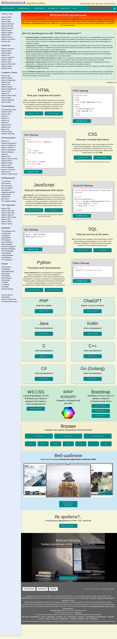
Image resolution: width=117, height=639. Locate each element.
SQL (31, 447)
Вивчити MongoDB (7, 100)
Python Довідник (6, 244)
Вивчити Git (5, 93)
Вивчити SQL (5, 76)
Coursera (60, 620)
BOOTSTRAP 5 (101, 419)
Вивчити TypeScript (7, 133)
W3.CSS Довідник (7, 251)
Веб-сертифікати (7, 188)
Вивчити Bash (6, 98)
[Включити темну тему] (114, 8)
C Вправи (4, 282)
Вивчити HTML (6, 17)
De (111, 82)
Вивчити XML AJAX (7, 210)
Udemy (44, 620)
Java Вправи (5, 280)
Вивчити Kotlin (6, 125)
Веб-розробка (6, 194)
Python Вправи (6, 278)
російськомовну (42, 23)
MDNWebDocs (35, 620)
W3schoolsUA (23, 2)
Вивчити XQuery (6, 224)
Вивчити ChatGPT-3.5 (8, 145)
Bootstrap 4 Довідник (8, 249)
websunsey (79, 616)
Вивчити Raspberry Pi (8, 89)
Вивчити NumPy (6, 161)
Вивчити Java (6, 114)
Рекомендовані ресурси (9, 301)
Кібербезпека (5, 196)
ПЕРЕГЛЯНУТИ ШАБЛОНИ (69, 508)
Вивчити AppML (6, 66)
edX (65, 620)
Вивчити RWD (6, 21)
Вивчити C (5, 116)
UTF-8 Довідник (6, 259)
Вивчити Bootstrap (7, 24)
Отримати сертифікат (69, 581)
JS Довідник (5, 235)
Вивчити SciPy (6, 165)
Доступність (5, 199)
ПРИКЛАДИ (39, 8)
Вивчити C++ (5, 118)
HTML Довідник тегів (8, 231)
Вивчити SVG (6, 35)
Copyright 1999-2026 (57, 614)
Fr (113, 82)
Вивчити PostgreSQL (8, 80)
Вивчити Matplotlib (7, 167)
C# (107, 447)
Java (81, 447)
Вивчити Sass (6, 41)
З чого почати (6, 181)
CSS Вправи (5, 269)
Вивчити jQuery (6, 53)
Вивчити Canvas (6, 37)
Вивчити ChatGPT (93, 315)
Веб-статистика (6, 185)
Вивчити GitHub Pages (9, 95)
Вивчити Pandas (6, 163)
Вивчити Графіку (7, 32)
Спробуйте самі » (82, 121)
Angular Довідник (7, 255)
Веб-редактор (6, 190)
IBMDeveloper (65, 622)
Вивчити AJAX (6, 62)
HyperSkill (111, 620)
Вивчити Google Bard (8, 150)
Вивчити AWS (6, 102)
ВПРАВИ (52, 8)
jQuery (69, 447)
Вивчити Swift (6, 91)
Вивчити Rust (5, 127)
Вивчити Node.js (6, 87)
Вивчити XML (5, 208)
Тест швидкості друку (8, 201)
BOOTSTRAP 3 (101, 409)
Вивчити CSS (5, 19)
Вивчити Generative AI (8, 143)
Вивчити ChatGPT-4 (8, 147)
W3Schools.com (78, 19)
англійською (86, 601)
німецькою (102, 601)
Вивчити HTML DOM (8, 64)
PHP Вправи (5, 276)
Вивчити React (6, 51)
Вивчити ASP (5, 84)
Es (109, 82)
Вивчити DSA (5, 156)
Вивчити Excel (6, 172)
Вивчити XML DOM (7, 213)
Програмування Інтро (8, 109)
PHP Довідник (6, 240)
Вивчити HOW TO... (69, 529)
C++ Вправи (5, 284)
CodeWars (74, 622)
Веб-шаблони (6, 183)
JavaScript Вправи (7, 271)
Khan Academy (72, 620)
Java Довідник (6, 253)
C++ (94, 447)
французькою (110, 601)
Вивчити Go (5, 129)
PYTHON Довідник (55, 294)
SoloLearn (56, 622)
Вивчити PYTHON (35, 294)
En (107, 82)
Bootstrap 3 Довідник (8, 246)
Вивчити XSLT (6, 219)
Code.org (48, 622)
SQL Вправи (5, 273)
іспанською (94, 601)
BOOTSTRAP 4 (101, 414)
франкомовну (30, 23)
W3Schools (26, 620)
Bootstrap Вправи (7, 289)
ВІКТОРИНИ (43, 592)
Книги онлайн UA (7, 295)
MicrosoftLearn (102, 620)
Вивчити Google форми (9, 174)
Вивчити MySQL (6, 78)
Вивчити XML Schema (8, 217)
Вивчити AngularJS (7, 57)
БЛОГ (87, 592)
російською (67, 603)
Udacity (42, 622)
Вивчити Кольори (7, 28)
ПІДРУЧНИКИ (8, 8)
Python (56, 447)
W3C (87, 622)
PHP (43, 447)
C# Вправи (5, 287)
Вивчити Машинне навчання (7, 153)
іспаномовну (101, 21)
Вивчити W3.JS (6, 68)
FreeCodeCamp (91, 620)
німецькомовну (110, 21)
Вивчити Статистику (8, 169)
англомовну (93, 21)
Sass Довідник (6, 257)
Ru (115, 82)
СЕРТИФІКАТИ (30, 592)
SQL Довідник (6, 238)
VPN (74, 8)
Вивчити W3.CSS (7, 26)
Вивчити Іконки (6, 30)
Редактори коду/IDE (8, 192)
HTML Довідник (55, 113)
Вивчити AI (5, 141)
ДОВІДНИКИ (24, 8)
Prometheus (94, 622)
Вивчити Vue (5, 55)
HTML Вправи (6, 267)
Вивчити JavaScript (7, 48)
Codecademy (51, 620)
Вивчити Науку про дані (9, 158)
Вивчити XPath (6, 221)
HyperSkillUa (5, 297)
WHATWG (82, 622)
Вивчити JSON (6, 59)
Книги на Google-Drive (8, 299)
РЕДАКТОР (65, 8)
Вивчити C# (5, 120)
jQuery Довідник (6, 242)
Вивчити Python (6, 112)
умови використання (101, 610)
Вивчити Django (6, 131)
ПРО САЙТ (95, 592)
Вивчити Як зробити (8, 39)
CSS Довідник (6, 233)
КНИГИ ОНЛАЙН (107, 592)
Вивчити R (5, 123)
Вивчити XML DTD (7, 215)
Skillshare (82, 620)
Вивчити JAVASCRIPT (35, 210)
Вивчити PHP (5, 82)
